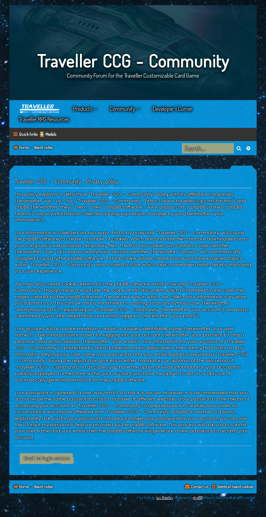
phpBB (197, 497)
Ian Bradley (164, 497)
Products (82, 108)
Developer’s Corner (172, 108)
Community (122, 108)
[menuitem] (232, 487)
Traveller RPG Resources (44, 119)
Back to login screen (47, 458)
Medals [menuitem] (50, 134)
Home (40, 109)
